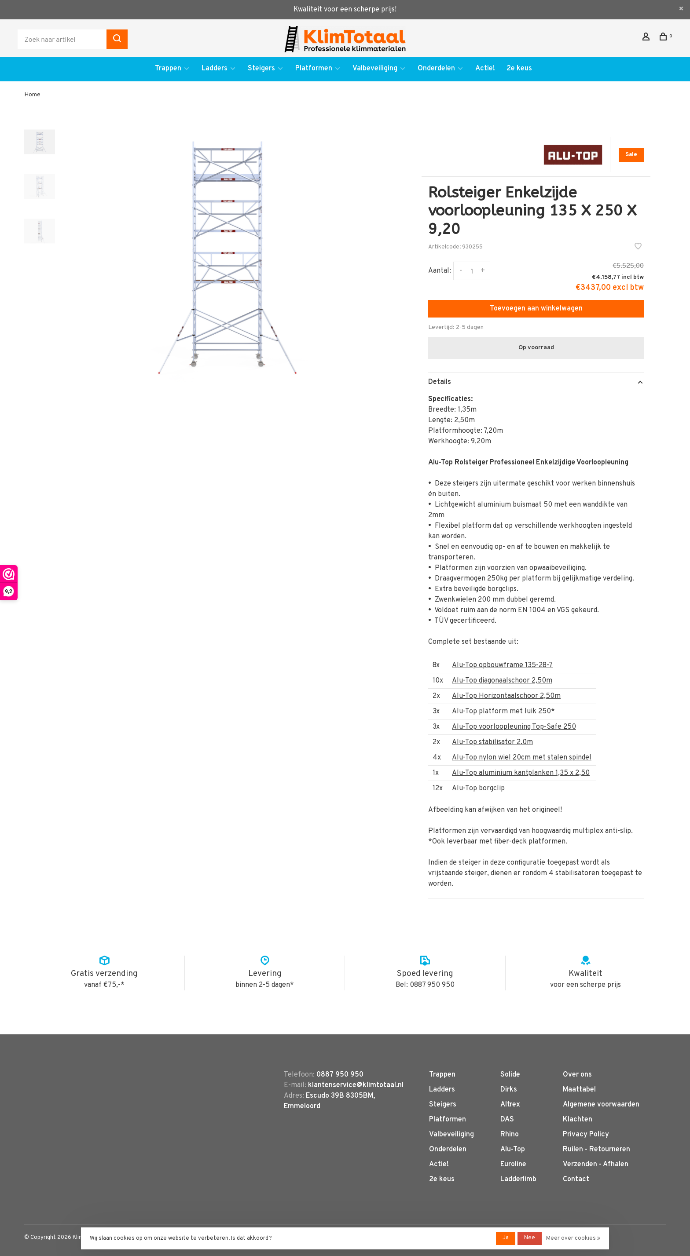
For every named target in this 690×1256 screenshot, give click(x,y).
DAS (507, 1119)
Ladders (215, 68)
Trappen (168, 68)
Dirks (508, 1089)
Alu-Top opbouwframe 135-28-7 (502, 665)
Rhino (509, 1134)
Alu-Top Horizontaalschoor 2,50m (506, 696)
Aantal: (439, 271)
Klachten (577, 1119)
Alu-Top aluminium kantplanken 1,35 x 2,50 (521, 773)
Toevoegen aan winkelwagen (536, 308)
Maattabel (579, 1089)
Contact (576, 1179)
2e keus (519, 68)
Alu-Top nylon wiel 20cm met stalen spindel (521, 757)
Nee (529, 1237)
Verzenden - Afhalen (595, 1164)
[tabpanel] (225, 255)
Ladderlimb (518, 1179)
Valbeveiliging (374, 68)
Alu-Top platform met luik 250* (503, 711)
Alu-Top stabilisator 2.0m (492, 742)
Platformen (313, 68)
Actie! (485, 68)
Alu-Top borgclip (478, 788)
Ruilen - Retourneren (596, 1149)
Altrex (510, 1104)
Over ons (577, 1074)
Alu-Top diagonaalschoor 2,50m (502, 680)
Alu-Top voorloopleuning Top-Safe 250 (514, 727)
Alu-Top (512, 1149)
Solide (510, 1074)
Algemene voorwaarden (601, 1104)
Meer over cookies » (573, 1238)
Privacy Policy (586, 1134)
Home (32, 95)
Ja (506, 1237)
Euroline (513, 1164)
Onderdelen (436, 68)
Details (439, 382)
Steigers (261, 68)
